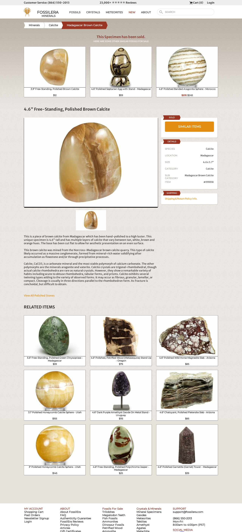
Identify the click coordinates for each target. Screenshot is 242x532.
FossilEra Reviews (71, 521)
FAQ (63, 515)
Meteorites (144, 518)
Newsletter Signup (36, 518)
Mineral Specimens (149, 512)
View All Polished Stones (39, 295)
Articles (65, 528)
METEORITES (114, 12)
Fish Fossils (109, 518)
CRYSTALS (93, 12)
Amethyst (143, 525)
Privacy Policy (69, 525)
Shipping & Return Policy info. (181, 198)
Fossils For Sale (112, 508)
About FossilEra (70, 512)
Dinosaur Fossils (113, 525)
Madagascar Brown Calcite (199, 175)
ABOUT (146, 12)
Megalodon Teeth (113, 515)
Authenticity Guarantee (75, 518)
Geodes (141, 515)
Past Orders (32, 515)
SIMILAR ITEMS (189, 126)
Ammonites (110, 521)
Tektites (142, 521)
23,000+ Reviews (118, 2)
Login (210, 2)
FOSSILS (75, 12)
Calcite (210, 168)
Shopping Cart (33, 512)
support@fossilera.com (188, 512)
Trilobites (108, 512)
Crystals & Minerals (149, 508)
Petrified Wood (112, 528)
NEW (132, 12)
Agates (141, 528)
